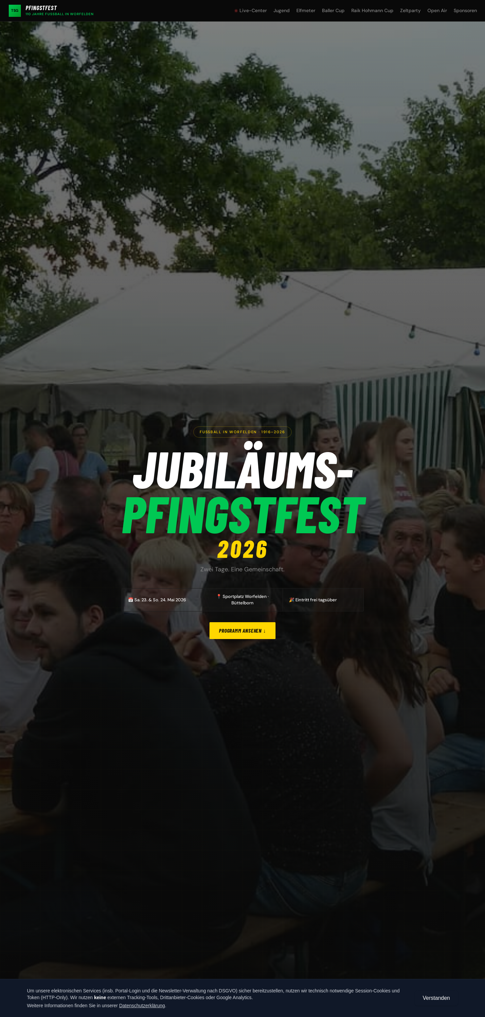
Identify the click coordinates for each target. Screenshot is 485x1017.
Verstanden (436, 998)
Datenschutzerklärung (142, 1005)
